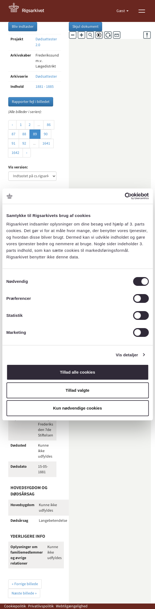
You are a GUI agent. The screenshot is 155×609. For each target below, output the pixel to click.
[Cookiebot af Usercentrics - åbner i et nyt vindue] (124, 196)
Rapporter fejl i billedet (31, 102)
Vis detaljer (127, 355)
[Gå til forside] (29, 10)
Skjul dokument (85, 26)
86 (49, 125)
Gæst (121, 11)
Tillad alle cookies (77, 372)
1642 (15, 153)
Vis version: (18, 167)
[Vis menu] (141, 11)
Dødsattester (46, 76)
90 (46, 134)
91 (13, 143)
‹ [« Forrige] (12, 125)
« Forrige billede (25, 584)
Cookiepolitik (15, 606)
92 (24, 143)
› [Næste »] (26, 153)
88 (24, 134)
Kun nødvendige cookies (77, 408)
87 (13, 134)
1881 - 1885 (45, 86)
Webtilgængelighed (72, 606)
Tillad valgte (77, 390)
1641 (46, 143)
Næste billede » (24, 593)
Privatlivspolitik (41, 606)
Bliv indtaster (23, 26)
